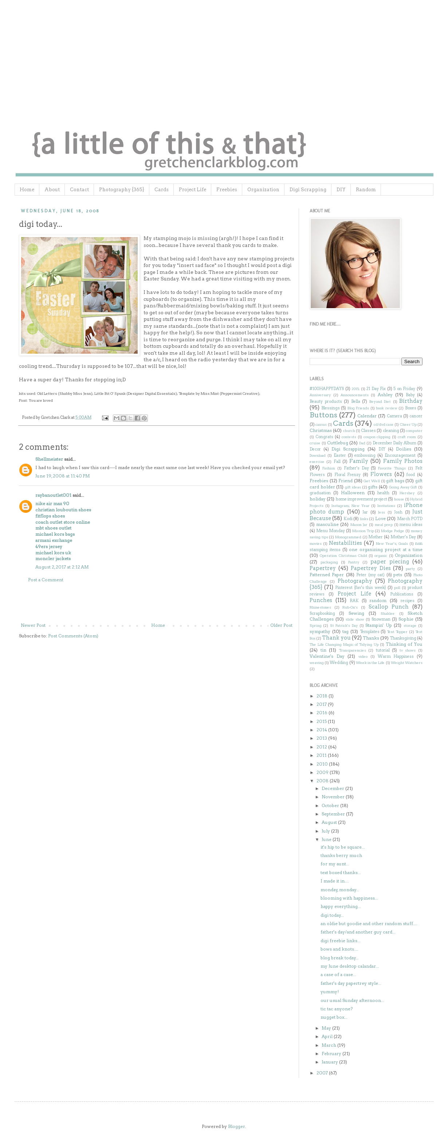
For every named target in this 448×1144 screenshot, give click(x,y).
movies (316, 544)
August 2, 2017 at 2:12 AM (62, 567)
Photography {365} (121, 189)
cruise (315, 443)
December (333, 788)
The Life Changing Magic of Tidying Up (344, 644)
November (334, 796)
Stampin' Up (378, 625)
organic (380, 556)
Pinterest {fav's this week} (360, 587)
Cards (161, 189)
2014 (322, 729)
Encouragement (400, 455)
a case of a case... (338, 974)
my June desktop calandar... (350, 966)
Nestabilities (345, 543)
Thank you (336, 637)
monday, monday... (340, 889)
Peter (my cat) (370, 575)
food (410, 474)
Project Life (192, 189)
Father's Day (356, 468)
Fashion (328, 468)
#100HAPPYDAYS (327, 388)
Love (380, 518)
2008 (323, 780)
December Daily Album (395, 443)
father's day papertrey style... (351, 983)
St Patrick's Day (344, 626)
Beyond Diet (380, 402)
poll (397, 588)
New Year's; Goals (392, 544)
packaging (329, 562)
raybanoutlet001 (53, 495)
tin (323, 650)
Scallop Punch (389, 607)
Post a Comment (45, 579)
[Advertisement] (156, 603)
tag (345, 631)
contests (349, 437)
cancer (416, 416)
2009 (323, 772)
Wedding (339, 662)
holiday (318, 499)
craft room (407, 437)
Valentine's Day (327, 656)
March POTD (410, 518)
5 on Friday (404, 388)
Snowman (381, 619)
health (383, 493)
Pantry (353, 562)
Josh (398, 512)
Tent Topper (397, 632)
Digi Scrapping (308, 189)
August (330, 822)
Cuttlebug (337, 442)
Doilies (403, 449)
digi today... (332, 915)
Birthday (411, 401)
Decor (315, 449)
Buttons (323, 415)
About (52, 189)
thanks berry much (341, 855)
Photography (355, 581)
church (349, 431)
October (331, 805)
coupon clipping (377, 437)
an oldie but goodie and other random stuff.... (369, 923)
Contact (79, 189)
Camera (394, 416)
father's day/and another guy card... (358, 932)
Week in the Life (370, 663)
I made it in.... (335, 881)
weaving (317, 663)
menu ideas (411, 524)
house (399, 499)
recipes (407, 600)
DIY (341, 189)
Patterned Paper (327, 574)
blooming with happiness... (349, 898)
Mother (375, 537)
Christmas (321, 430)
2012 (322, 747)
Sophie (405, 619)
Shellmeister (49, 459)
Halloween (353, 492)
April (328, 1036)
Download (318, 455)
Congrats (324, 437)
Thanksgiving (403, 638)
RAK (354, 600)
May (327, 1028)
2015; (355, 389)
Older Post (281, 625)
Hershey (407, 493)
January (330, 1062)
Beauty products (326, 401)
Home (27, 189)
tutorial (383, 650)
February (332, 1053)
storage (410, 626)
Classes (368, 430)
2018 (323, 696)
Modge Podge (392, 531)
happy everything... (341, 906)
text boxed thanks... (341, 872)
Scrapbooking (322, 613)
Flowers (381, 474)
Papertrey (323, 568)
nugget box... (334, 1017)
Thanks (371, 638)
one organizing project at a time (386, 549)
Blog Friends (358, 408)
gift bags (395, 480)
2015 (322, 721)
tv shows (408, 650)
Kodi (348, 518)
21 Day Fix (376, 388)
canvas (321, 424)
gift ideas (353, 487)
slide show (355, 619)
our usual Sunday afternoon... (352, 1000)
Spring (316, 626)
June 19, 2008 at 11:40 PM (62, 476)
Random (366, 189)
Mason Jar (359, 525)
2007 (323, 1073)
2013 (322, 738)
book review (386, 408)
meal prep (384, 525)
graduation (320, 493)
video (363, 656)
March (329, 1045)
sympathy (320, 631)
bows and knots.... (339, 949)
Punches (321, 600)
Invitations (386, 506)
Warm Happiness (396, 656)
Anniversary (320, 395)
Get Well (371, 481)
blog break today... (340, 957)
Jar (365, 512)
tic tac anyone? (337, 1008)
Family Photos (403, 461)
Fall (337, 461)
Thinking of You (404, 644)
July (326, 831)
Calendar (367, 415)
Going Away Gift (403, 487)
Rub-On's (350, 607)
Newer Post (33, 625)
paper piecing (389, 561)
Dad (362, 443)
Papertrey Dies (371, 568)
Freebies (226, 189)
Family (358, 461)
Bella (355, 401)
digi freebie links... (341, 940)
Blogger (236, 1126)
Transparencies (352, 650)
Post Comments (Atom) (73, 635)
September (334, 814)
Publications (401, 594)
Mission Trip (363, 531)
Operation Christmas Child (343, 556)
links (364, 519)
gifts (372, 487)
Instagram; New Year (350, 506)
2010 (323, 764)
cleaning (391, 430)
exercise (317, 462)
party (410, 569)
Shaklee (388, 614)
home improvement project (362, 499)
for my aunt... (335, 863)
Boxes (410, 408)
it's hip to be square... (343, 847)
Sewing (356, 613)
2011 (322, 755)
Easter (340, 455)
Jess (381, 512)
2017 (322, 704)
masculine (327, 524)
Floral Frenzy (347, 474)
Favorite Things (392, 468)
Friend (345, 480)
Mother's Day (403, 537)
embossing (365, 455)
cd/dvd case (384, 424)
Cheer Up (408, 424)
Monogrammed (348, 537)
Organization (263, 189)
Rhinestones (320, 607)
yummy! (330, 991)
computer (414, 431)
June (327, 839)
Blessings (330, 408)
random (377, 600)
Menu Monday (330, 530)
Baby (410, 395)
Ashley (385, 394)
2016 (323, 712)
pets (397, 574)
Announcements (355, 395)
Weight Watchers (407, 663)
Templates (370, 631)
